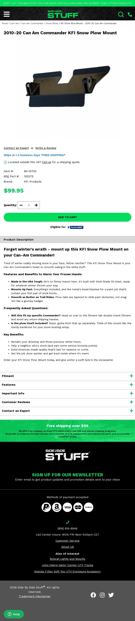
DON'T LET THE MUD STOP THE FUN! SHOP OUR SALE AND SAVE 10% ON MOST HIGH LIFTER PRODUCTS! (67, 3)
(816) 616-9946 (67, 528)
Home (5, 23)
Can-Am (14, 23)
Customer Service (67, 540)
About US (67, 547)
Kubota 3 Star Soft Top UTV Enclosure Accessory (67, 571)
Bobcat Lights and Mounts (67, 559)
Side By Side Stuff (31, 587)
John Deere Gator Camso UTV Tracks (67, 565)
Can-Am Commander (32, 23)
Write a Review (45, 148)
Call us (46, 162)
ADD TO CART (67, 217)
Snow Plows (52, 23)
